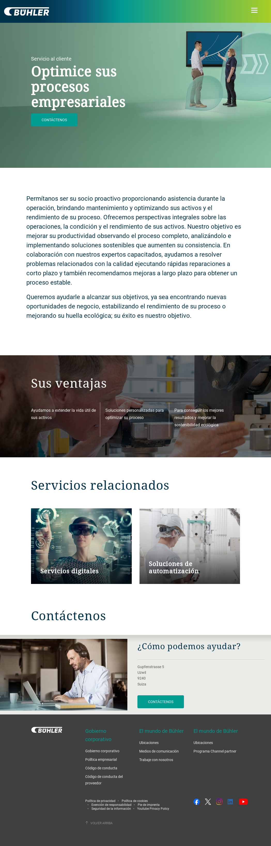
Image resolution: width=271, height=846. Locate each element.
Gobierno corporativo (102, 750)
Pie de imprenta (149, 804)
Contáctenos (54, 119)
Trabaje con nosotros (156, 759)
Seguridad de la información (111, 808)
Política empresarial (101, 759)
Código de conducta (101, 767)
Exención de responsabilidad (111, 804)
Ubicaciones (149, 742)
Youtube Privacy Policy (153, 808)
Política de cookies (135, 801)
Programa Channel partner (214, 751)
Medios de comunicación (159, 751)
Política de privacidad (100, 801)
